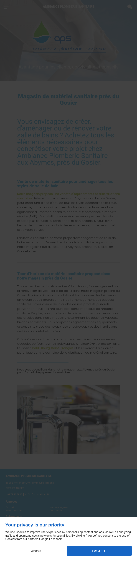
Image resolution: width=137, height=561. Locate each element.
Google (43, 539)
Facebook (55, 539)
